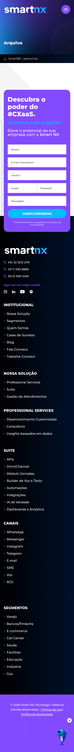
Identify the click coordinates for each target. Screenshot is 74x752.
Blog (10, 342)
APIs (10, 459)
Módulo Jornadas (20, 474)
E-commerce (17, 631)
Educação (14, 659)
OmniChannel (18, 466)
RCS (10, 582)
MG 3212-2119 (19, 262)
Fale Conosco (17, 349)
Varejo (12, 617)
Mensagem (17, 201)
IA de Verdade (18, 502)
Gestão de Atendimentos (27, 396)
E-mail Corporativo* (22, 162)
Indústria (14, 667)
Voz (9, 575)
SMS (10, 568)
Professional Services (23, 382)
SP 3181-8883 (18, 269)
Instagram (15, 546)
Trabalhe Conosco (21, 356)
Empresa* (46, 188)
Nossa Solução (18, 314)
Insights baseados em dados (29, 434)
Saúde (12, 645)
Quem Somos (17, 328)
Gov (10, 674)
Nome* (15, 149)
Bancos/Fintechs (20, 624)
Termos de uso (51, 709)
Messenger (15, 539)
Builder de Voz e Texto (24, 481)
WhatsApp (15, 532)
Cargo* (15, 188)
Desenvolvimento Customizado (32, 419)
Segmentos (16, 321)
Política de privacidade (37, 714)
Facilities (14, 652)
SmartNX (14, 58)
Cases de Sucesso (21, 335)
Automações (17, 488)
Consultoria (16, 426)
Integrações (16, 495)
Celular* (15, 175)
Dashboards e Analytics (25, 509)
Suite (11, 389)
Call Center (15, 638)
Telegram (14, 553)
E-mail (12, 561)
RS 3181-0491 (18, 276)
